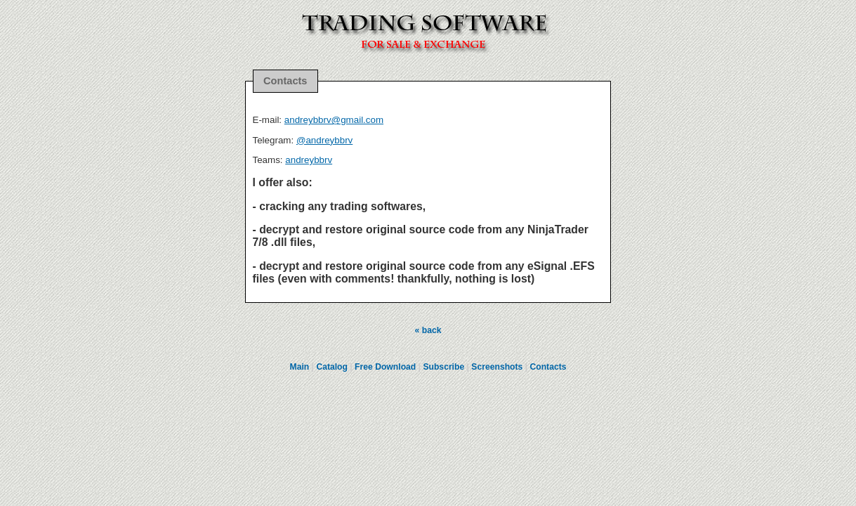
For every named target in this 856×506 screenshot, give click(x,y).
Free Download (385, 367)
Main (300, 367)
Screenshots (496, 367)
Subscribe (443, 367)
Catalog (332, 367)
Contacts (547, 367)
